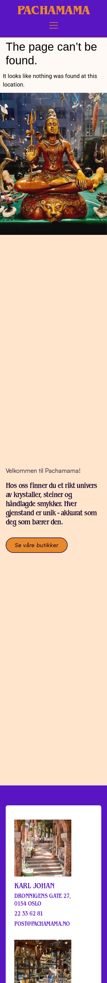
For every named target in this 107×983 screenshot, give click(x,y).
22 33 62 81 (28, 913)
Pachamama (53, 10)
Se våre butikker (36, 544)
